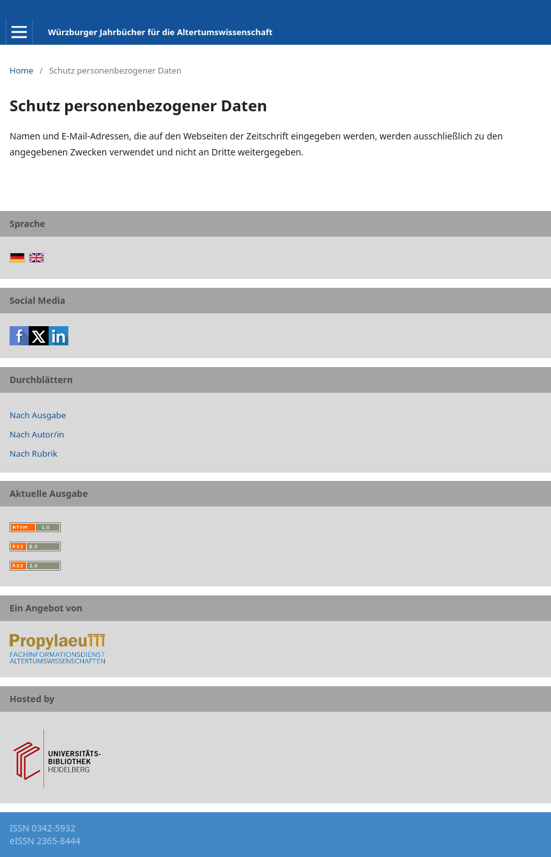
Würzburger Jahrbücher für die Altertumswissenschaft (160, 32)
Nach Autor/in (37, 434)
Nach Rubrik (34, 453)
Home (21, 70)
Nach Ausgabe (38, 415)
